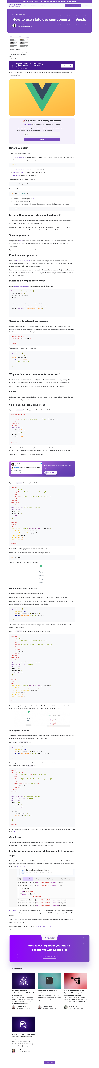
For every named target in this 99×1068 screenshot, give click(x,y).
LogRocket (12, 910)
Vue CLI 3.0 (16, 175)
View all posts (49, 1062)
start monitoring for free (43, 926)
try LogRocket (21, 866)
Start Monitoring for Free (72, 5)
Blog (24, 5)
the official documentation (21, 286)
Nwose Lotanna (22, 25)
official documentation (20, 832)
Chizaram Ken (73, 1006)
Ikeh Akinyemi (21, 1050)
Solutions (43, 5)
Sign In (87, 5)
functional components (23, 261)
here (33, 199)
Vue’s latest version (18, 172)
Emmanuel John (21, 1006)
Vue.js (21, 241)
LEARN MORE (13, 58)
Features (33, 5)
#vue (11, 929)
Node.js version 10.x (19, 157)
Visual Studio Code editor (21, 170)
